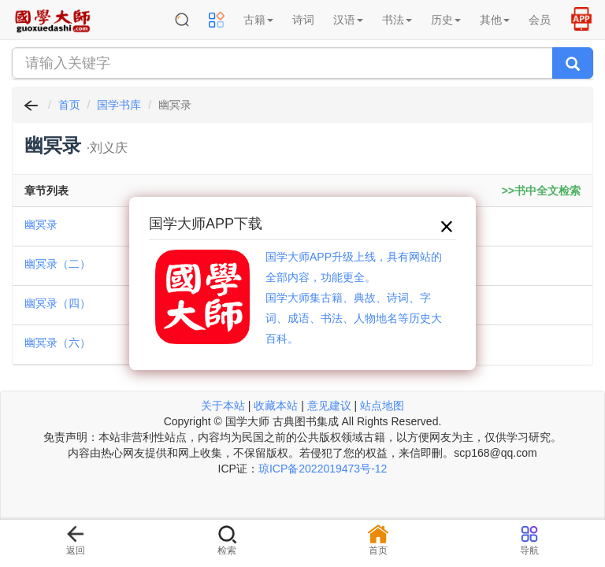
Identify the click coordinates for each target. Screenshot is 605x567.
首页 (69, 104)
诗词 (303, 19)
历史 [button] (446, 19)
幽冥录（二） (57, 264)
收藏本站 (276, 405)
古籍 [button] (258, 19)
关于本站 (223, 405)
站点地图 (382, 405)
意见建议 (329, 405)
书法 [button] (397, 19)
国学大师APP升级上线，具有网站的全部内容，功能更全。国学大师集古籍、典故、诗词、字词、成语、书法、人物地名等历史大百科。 (353, 297)
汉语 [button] (348, 19)
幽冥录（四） (57, 303)
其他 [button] (495, 19)
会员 (540, 19)
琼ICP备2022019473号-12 (322, 468)
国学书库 (119, 104)
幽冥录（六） (57, 342)
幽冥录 (41, 224)
